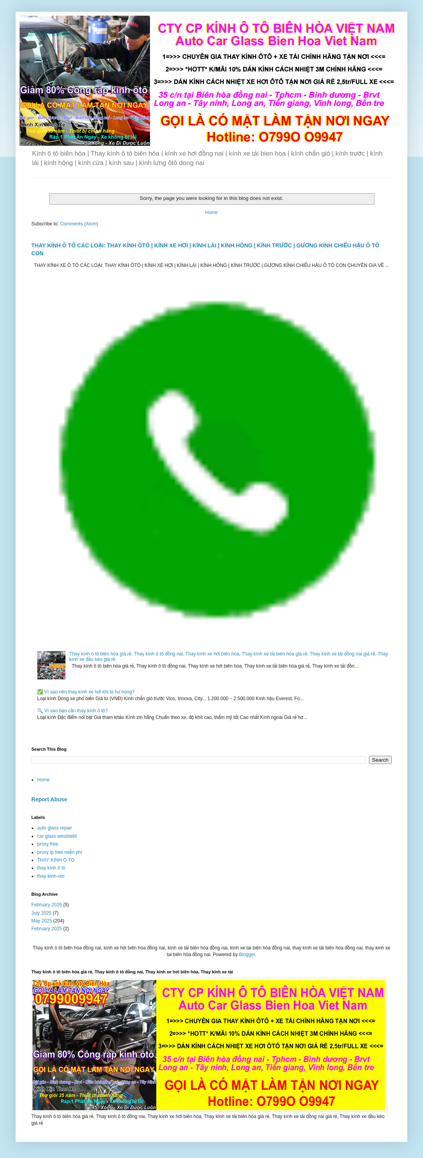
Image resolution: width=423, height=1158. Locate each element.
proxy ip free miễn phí (59, 852)
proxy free (47, 844)
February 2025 (46, 928)
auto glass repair (54, 828)
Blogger (247, 954)
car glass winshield (57, 836)
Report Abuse (49, 799)
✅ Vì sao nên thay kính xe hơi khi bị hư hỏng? (85, 692)
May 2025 (41, 921)
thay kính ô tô (51, 868)
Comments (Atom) (79, 224)
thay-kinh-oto (50, 876)
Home (211, 212)
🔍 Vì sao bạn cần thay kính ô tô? (72, 710)
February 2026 (46, 905)
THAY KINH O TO (55, 860)
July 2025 (41, 913)
